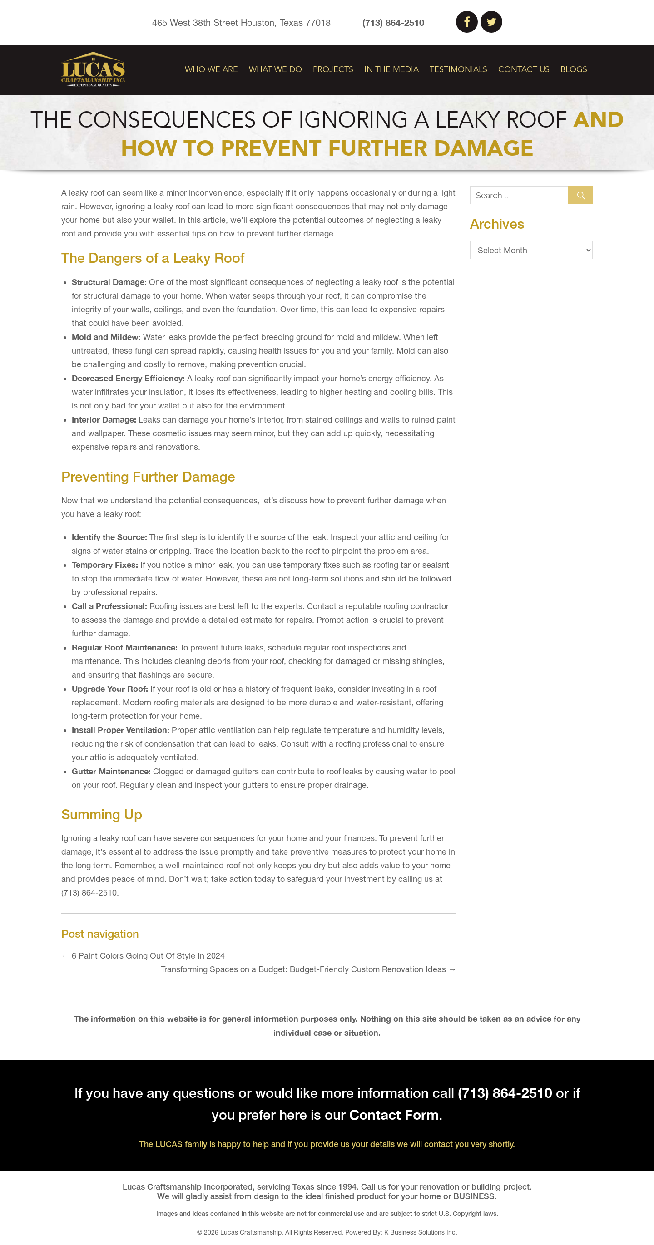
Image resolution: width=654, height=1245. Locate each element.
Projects (333, 70)
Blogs (573, 70)
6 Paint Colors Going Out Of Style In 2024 (143, 955)
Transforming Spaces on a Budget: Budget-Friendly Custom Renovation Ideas (308, 969)
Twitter (491, 22)
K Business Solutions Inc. (420, 1232)
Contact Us (524, 70)
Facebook (467, 22)
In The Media (391, 70)
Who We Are (211, 70)
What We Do (275, 70)
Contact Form (394, 1115)
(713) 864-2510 (393, 22)
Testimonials (458, 70)
